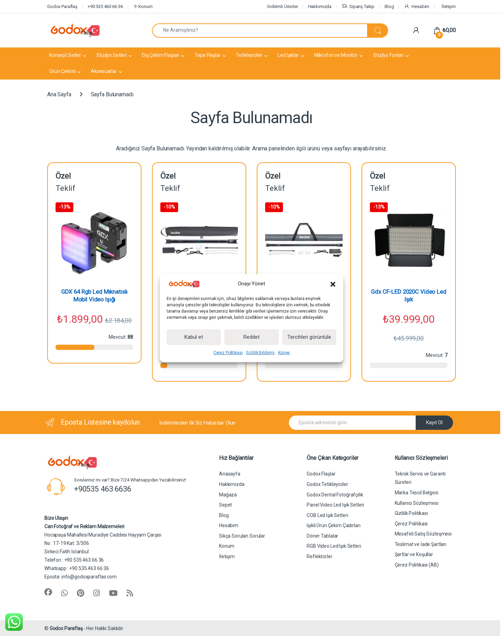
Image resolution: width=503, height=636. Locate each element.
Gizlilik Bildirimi (260, 352)
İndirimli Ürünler (282, 6)
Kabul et (193, 337)
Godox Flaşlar (321, 474)
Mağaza (228, 494)
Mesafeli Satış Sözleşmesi (423, 534)
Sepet (225, 505)
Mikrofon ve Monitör (336, 55)
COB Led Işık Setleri (327, 515)
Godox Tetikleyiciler (327, 484)
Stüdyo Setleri (111, 55)
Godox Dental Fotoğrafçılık (335, 494)
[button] (332, 283)
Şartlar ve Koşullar (414, 554)
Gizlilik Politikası (411, 513)
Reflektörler (319, 556)
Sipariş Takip (358, 7)
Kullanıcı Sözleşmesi (416, 503)
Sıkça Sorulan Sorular (242, 536)
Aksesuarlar (104, 71)
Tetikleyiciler (249, 55)
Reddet (251, 337)
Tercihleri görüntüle (309, 337)
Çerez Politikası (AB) (417, 565)
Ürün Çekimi (62, 71)
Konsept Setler (65, 55)
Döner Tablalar (322, 536)
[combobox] (259, 30)
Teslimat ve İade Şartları (421, 544)
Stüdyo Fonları (388, 55)
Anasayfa (229, 474)
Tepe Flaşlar (207, 55)
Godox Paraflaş (62, 6)
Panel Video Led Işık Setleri (335, 505)
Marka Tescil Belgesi (416, 492)
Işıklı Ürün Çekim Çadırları (333, 525)
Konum (142, 6)
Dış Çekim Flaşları (160, 55)
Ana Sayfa (59, 94)
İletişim (449, 6)
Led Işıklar (288, 55)
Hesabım (416, 7)
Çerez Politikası (228, 352)
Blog (389, 6)
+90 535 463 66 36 (105, 6)
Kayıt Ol (434, 422)
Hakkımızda (320, 6)
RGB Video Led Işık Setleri (334, 546)
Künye (284, 352)
